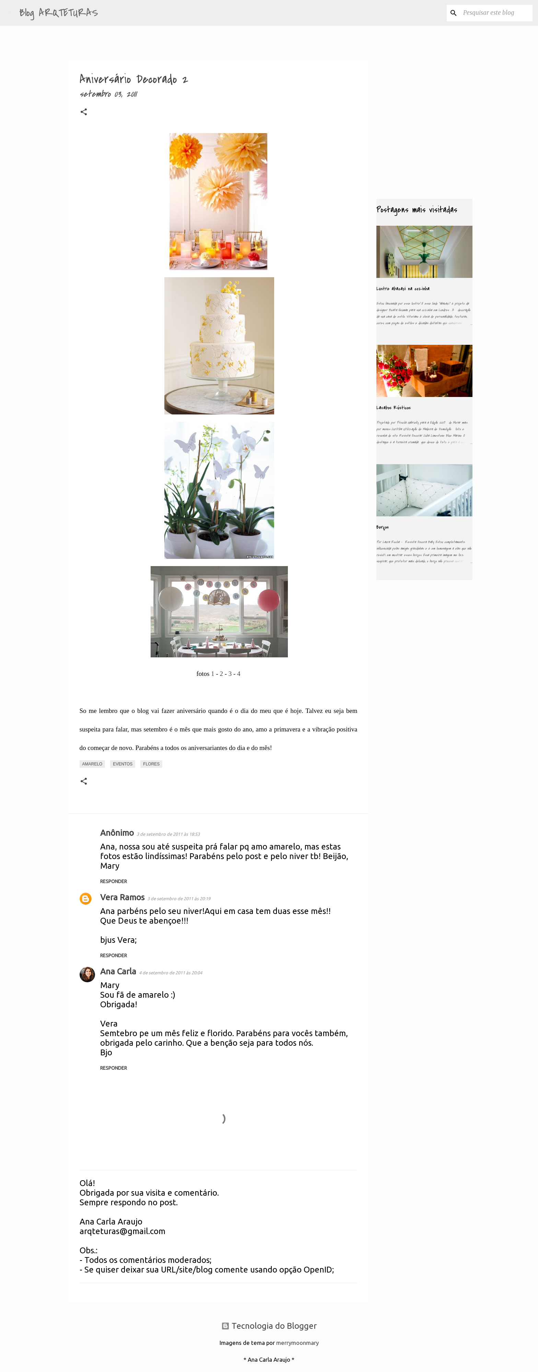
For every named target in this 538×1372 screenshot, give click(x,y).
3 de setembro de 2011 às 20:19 (178, 898)
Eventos (122, 764)
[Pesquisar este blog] (496, 13)
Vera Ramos (122, 897)
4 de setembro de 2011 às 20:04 (170, 972)
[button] (84, 113)
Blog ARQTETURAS (58, 12)
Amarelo (92, 764)
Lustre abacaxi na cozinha (403, 288)
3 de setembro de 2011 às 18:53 (168, 834)
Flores (151, 764)
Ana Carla (118, 971)
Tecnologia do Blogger (269, 1325)
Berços (382, 527)
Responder (113, 881)
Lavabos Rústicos (393, 407)
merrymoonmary (297, 1342)
